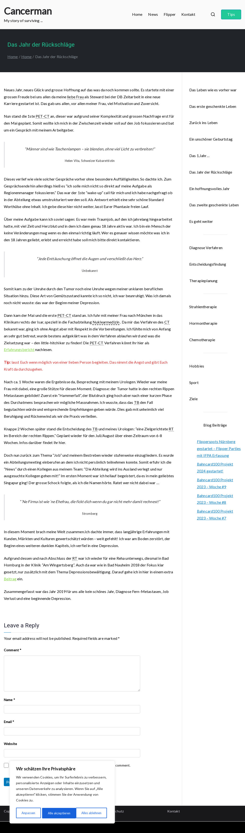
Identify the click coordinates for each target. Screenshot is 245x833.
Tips (231, 14)
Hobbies (196, 366)
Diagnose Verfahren (206, 247)
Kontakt (188, 14)
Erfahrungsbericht (19, 349)
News (153, 14)
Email (9, 722)
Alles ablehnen (58, 813)
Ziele (193, 398)
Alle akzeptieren (92, 813)
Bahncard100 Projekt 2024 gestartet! (215, 467)
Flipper (170, 14)
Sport (194, 382)
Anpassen (28, 813)
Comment (12, 650)
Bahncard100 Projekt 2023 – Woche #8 (215, 499)
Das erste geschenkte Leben (212, 106)
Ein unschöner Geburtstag (211, 139)
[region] (62, 792)
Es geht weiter (201, 221)
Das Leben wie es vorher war (213, 90)
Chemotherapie (202, 339)
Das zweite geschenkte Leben (214, 205)
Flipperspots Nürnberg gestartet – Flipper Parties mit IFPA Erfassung (219, 448)
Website (10, 744)
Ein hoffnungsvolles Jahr (209, 188)
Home (137, 14)
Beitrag (10, 578)
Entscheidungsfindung (207, 264)
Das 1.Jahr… (199, 155)
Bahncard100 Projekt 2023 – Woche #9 (215, 483)
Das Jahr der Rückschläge (210, 172)
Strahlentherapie (203, 306)
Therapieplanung (203, 280)
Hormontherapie (203, 323)
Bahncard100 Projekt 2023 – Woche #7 (215, 514)
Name (9, 700)
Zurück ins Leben (203, 122)
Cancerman (28, 11)
